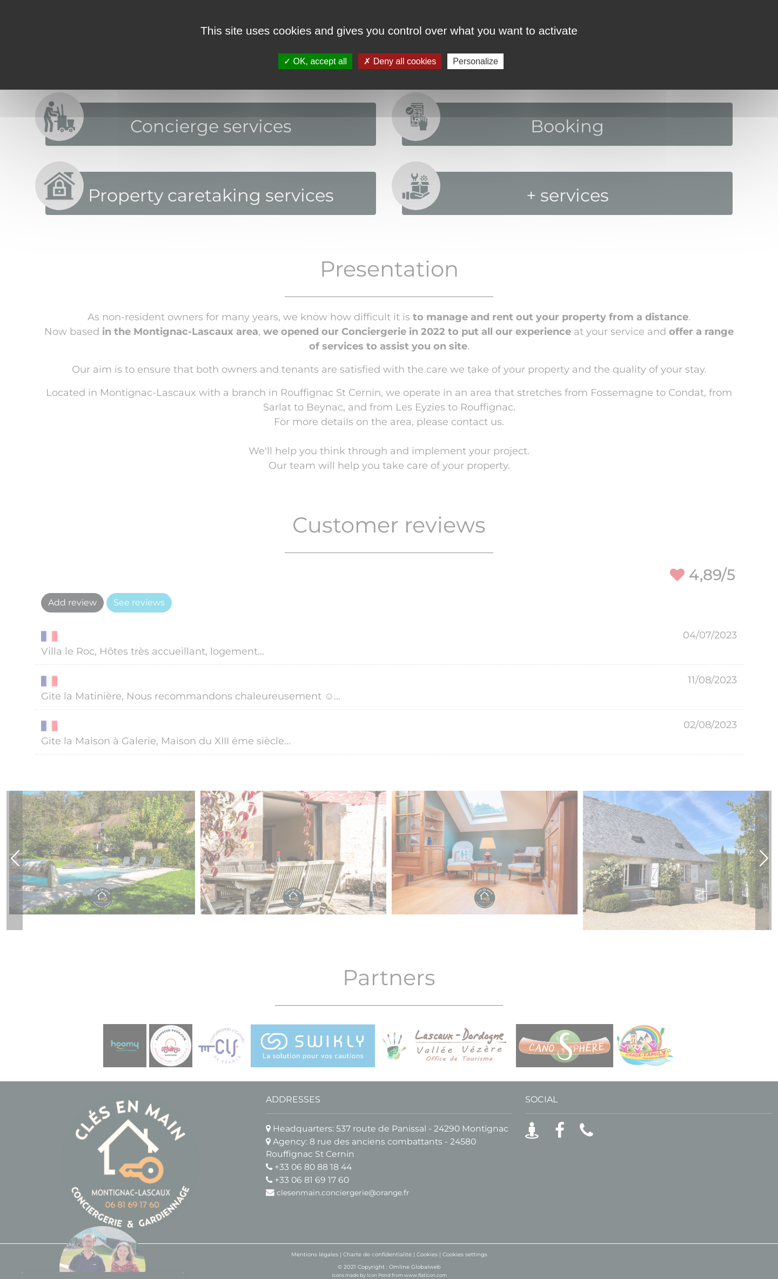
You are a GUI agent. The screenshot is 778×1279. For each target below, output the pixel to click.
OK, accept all (315, 61)
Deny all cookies (400, 61)
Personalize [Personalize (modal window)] (475, 61)
